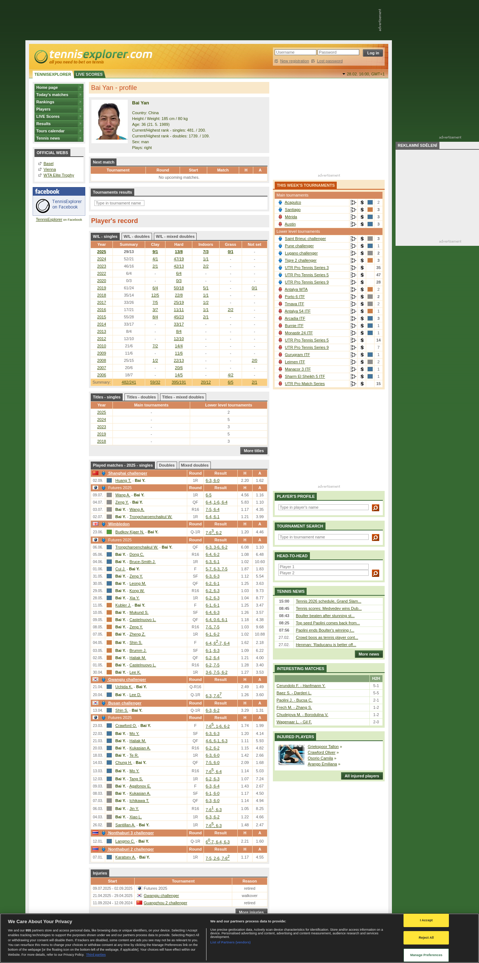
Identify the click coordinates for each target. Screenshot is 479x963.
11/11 (179, 309)
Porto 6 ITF (295, 296)
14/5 (179, 375)
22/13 (179, 360)
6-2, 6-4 (213, 658)
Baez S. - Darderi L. (294, 693)
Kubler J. (123, 605)
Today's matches (52, 94)
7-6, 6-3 (214, 809)
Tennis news (48, 138)
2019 (101, 288)
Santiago (292, 209)
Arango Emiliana (322, 764)
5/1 (206, 288)
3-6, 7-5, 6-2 (217, 672)
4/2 (230, 375)
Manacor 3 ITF (298, 369)
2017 (101, 302)
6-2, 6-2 (213, 748)
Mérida (291, 217)
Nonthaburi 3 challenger (127, 833)
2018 (101, 295)
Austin (290, 224)
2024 (101, 259)
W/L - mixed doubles (175, 236)
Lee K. (135, 672)
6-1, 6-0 (213, 793)
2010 (101, 346)
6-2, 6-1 (213, 583)
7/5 (155, 302)
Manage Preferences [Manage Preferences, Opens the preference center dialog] (426, 955)
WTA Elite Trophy (59, 175)
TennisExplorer (49, 219)
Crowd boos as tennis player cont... (327, 637)
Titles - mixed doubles (183, 397)
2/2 (206, 266)
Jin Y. (134, 808)
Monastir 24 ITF (299, 333)
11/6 (179, 353)
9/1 (155, 251)
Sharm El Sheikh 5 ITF (305, 376)
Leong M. (138, 583)
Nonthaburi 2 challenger (127, 849)
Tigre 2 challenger (301, 260)
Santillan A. (125, 825)
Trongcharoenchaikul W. (151, 516)
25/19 (179, 302)
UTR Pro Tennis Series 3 (307, 267)
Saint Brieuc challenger (305, 238)
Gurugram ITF (297, 354)
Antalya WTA (295, 289)
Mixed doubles (195, 465)
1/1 (206, 259)
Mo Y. (134, 733)
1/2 (206, 302)
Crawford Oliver (321, 752)
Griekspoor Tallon (323, 746)
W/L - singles (105, 236)
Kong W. (137, 590)
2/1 (254, 382)
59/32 (155, 382)
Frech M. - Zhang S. (294, 707)
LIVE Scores (48, 116)
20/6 (179, 367)
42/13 (179, 266)
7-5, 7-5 (213, 627)
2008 (101, 360)
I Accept (426, 920)
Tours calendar (50, 131)
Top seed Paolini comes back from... (328, 623)
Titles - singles (106, 397)
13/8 (179, 251)
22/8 (179, 295)
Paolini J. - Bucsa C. (294, 700)
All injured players (360, 776)
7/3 (206, 251)
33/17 (179, 324)
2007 (101, 367)
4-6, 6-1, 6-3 (217, 741)
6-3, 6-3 (213, 576)
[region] (239, 938)
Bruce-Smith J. (143, 561)
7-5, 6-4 (213, 509)
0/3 (178, 280)
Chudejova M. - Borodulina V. (302, 714)
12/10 (179, 338)
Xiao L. (136, 817)
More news (367, 654)
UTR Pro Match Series (305, 383)
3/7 (155, 309)
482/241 (129, 382)
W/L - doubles (137, 236)
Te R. (134, 755)
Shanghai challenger (123, 473)
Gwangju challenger (123, 679)
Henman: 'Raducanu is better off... (326, 644)
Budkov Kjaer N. (129, 532)
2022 (101, 273)
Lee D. (135, 695)
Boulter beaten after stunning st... (325, 615)
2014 (101, 324)
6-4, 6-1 (213, 516)
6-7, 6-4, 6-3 (218, 842)
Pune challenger (299, 246)
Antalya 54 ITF (297, 311)
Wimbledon (115, 524)
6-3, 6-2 (213, 710)
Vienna (50, 169)
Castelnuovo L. (143, 619)
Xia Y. (135, 598)
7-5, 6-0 (213, 762)
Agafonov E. (140, 786)
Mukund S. (139, 612)
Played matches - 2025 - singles (123, 465)
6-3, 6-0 (213, 480)
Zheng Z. (138, 634)
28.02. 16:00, (366, 74)
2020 (101, 280)
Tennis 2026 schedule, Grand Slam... (328, 601)
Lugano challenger (301, 253)
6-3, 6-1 (213, 561)
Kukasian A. (140, 748)
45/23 (179, 317)
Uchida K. (124, 687)
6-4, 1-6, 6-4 (217, 502)
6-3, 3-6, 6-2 (217, 547)
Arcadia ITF (294, 318)
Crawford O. (126, 725)
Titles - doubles (141, 397)
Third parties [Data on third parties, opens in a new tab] (96, 954)
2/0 (254, 360)
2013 (101, 331)
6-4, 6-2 (213, 554)
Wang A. (122, 495)
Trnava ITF (294, 304)
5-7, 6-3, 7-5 (217, 569)
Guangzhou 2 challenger (165, 903)
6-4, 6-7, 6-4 (218, 643)
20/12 (206, 382)
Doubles (167, 465)
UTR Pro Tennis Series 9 (307, 282)
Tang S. (136, 779)
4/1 (155, 259)
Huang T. (123, 480)
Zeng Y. (122, 502)
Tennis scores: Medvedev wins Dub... (329, 608)
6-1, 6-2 (213, 634)
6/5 (230, 382)
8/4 (155, 317)
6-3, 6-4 (213, 786)
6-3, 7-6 (214, 696)
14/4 (179, 346)
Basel (49, 163)
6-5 (209, 495)
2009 (101, 353)
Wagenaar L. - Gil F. (294, 722)
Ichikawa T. (139, 800)
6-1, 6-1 (213, 605)
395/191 (179, 382)
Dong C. (137, 554)
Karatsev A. (125, 857)
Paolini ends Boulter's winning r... (325, 630)
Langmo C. (125, 841)
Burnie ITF (294, 325)
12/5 (155, 295)
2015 (101, 317)
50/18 (179, 288)
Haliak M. (138, 658)
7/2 (155, 346)
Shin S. (136, 642)
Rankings (45, 102)
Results (43, 123)
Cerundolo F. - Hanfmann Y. (301, 685)
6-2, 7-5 (213, 665)
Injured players (295, 737)
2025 (101, 251)
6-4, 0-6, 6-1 (217, 619)
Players (43, 109)
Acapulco (292, 202)
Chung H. (123, 762)
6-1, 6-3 (213, 650)
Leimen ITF (295, 362)
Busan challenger (121, 703)
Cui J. (120, 569)
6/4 (178, 273)
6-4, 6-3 (213, 612)
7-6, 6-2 (214, 532)
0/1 (230, 251)
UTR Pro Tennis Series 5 (307, 275)
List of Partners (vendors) (230, 942)
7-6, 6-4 (214, 771)
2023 (101, 266)
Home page (47, 87)
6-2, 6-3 (213, 590)
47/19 (179, 259)
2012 (101, 338)
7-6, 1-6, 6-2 (218, 726)
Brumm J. (138, 650)
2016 (101, 309)
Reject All (426, 937)
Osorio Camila (320, 758)
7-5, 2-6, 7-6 (218, 858)
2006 (101, 375)
